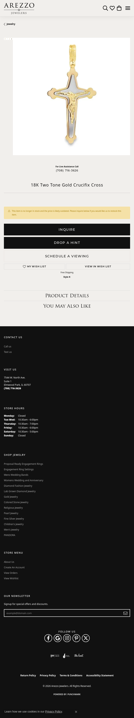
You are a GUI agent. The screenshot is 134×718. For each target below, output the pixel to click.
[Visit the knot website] (78, 656)
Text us (8, 352)
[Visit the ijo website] (54, 656)
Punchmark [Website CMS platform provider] (74, 694)
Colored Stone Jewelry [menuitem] (16, 502)
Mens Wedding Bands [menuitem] (16, 475)
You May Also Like (67, 306)
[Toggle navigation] (127, 8)
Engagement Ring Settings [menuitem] (19, 469)
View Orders (11, 573)
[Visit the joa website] (66, 656)
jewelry (11, 24)
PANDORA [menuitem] (9, 535)
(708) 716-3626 (67, 170)
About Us (9, 562)
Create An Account (14, 567)
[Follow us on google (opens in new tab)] (58, 638)
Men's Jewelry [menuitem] (11, 529)
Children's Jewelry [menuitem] (14, 524)
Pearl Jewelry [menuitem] (11, 513)
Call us (7, 346)
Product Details (67, 295)
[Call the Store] (12, 388)
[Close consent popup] (76, 712)
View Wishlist (11, 578)
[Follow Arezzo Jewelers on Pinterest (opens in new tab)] (76, 638)
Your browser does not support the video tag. (71, 96)
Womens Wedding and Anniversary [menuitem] (23, 480)
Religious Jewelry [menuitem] (13, 507)
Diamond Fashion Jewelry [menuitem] (18, 485)
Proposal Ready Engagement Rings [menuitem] (23, 464)
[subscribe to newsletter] (125, 613)
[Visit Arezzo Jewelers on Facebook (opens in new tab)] (48, 638)
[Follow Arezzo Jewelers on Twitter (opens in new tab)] (86, 638)
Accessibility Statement (99, 675)
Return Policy (28, 675)
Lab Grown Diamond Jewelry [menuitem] (20, 491)
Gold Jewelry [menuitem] (11, 496)
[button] (105, 8)
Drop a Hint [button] (67, 243)
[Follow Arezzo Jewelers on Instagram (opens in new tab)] (67, 638)
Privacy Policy (48, 675)
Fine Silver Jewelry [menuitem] (14, 518)
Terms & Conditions (71, 675)
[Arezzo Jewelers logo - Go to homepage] (19, 8)
